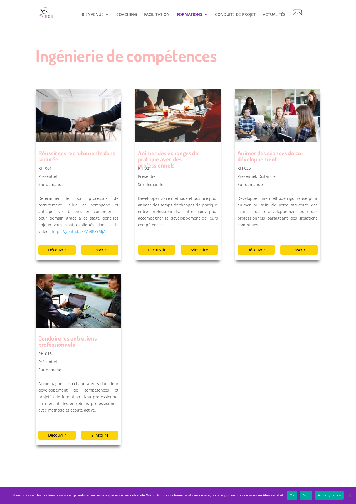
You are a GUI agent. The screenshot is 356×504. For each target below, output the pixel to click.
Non (306, 495)
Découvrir (57, 249)
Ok (292, 495)
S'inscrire (99, 249)
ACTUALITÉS (274, 15)
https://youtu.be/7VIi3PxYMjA (79, 231)
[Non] (349, 495)
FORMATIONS (189, 15)
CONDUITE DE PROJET (235, 15)
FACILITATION (157, 15)
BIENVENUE (92, 15)
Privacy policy (329, 495)
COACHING (126, 15)
